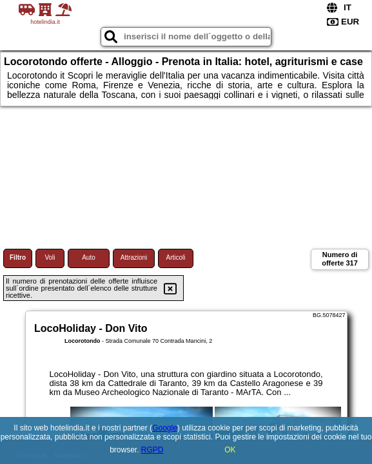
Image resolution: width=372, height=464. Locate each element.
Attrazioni (134, 257)
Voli (49, 257)
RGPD (152, 449)
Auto (88, 257)
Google (164, 427)
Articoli (175, 257)
